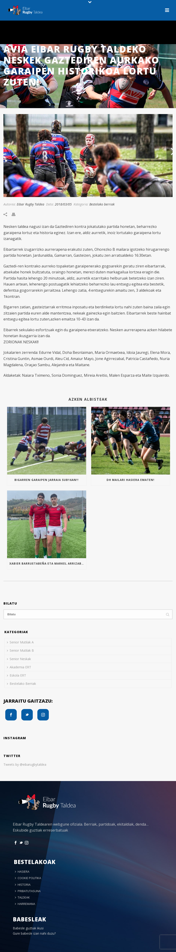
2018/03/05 (63, 204)
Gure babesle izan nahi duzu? (34, 933)
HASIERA (22, 871)
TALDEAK (22, 897)
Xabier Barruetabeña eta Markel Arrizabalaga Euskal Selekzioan (47, 563)
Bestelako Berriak (21, 683)
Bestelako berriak (102, 204)
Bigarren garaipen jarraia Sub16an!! (46, 480)
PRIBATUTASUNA (28, 891)
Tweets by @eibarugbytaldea (24, 764)
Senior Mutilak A (20, 642)
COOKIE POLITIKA (28, 878)
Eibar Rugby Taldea (30, 204)
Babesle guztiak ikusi (28, 928)
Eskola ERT (16, 675)
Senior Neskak (19, 659)
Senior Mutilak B (20, 650)
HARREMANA (25, 904)
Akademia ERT (19, 667)
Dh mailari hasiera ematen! (130, 480)
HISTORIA (22, 885)
